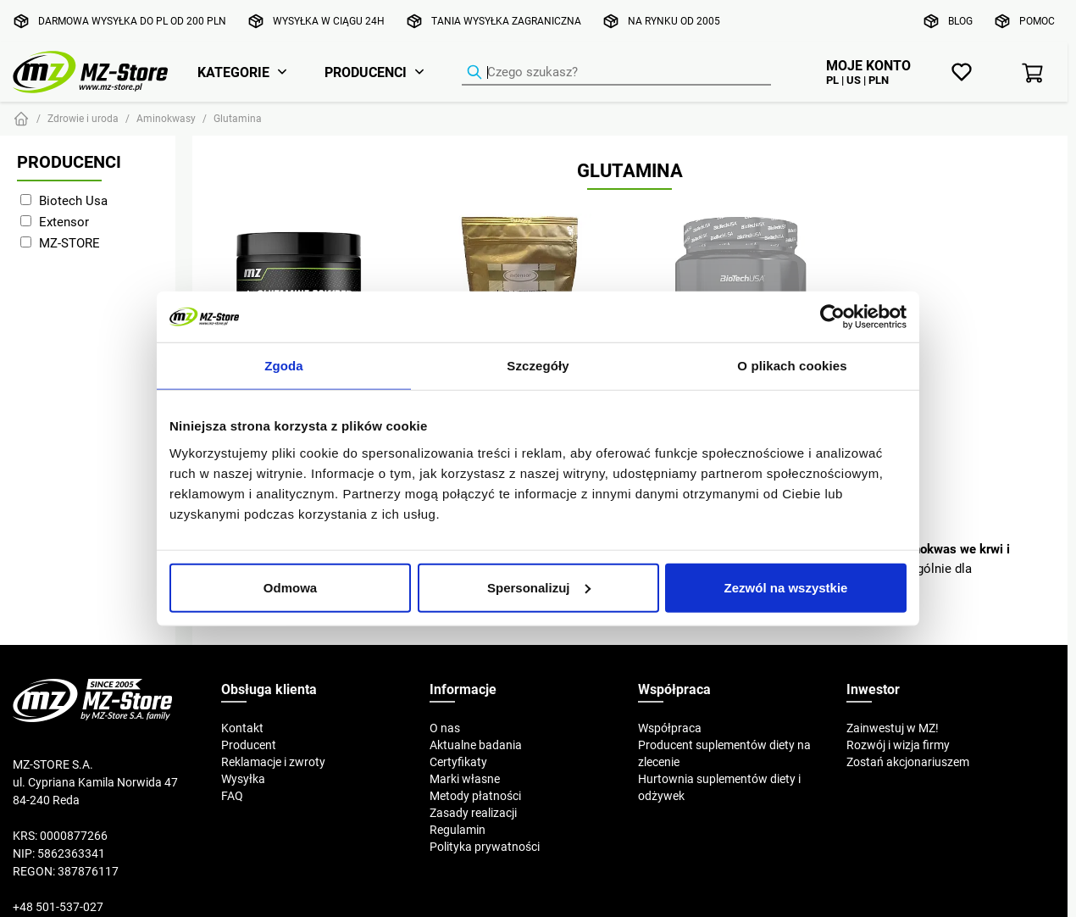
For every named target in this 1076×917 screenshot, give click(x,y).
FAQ (232, 796)
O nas (445, 728)
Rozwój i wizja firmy (898, 745)
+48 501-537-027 (58, 907)
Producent (248, 745)
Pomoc (1037, 20)
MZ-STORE (69, 242)
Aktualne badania (476, 745)
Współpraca (670, 728)
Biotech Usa (73, 200)
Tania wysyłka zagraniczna (506, 20)
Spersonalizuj (539, 587)
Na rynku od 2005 (674, 20)
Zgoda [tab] (283, 365)
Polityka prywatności (485, 847)
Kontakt (242, 728)
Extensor (64, 221)
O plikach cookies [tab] (791, 365)
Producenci (365, 72)
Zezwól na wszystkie (786, 587)
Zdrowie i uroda (83, 118)
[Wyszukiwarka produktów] (616, 73)
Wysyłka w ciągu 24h (329, 20)
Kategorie (233, 72)
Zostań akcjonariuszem (907, 762)
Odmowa (290, 587)
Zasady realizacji (473, 813)
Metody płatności (475, 796)
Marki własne (465, 779)
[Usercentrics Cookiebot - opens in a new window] (832, 317)
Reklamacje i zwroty (273, 762)
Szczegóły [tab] (538, 365)
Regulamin (457, 830)
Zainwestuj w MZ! (892, 728)
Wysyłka (243, 779)
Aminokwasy (166, 118)
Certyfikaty (458, 762)
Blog (960, 20)
